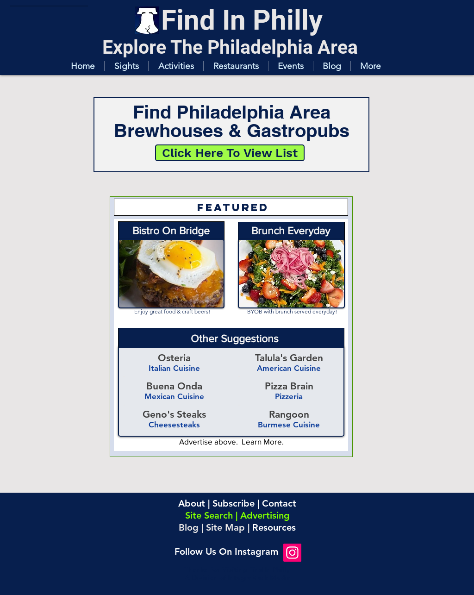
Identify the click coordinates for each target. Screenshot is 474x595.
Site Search (209, 515)
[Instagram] (292, 553)
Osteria (174, 357)
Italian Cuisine (174, 368)
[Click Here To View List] (230, 152)
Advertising (265, 515)
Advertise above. (210, 441)
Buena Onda (174, 386)
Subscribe (233, 503)
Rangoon (289, 414)
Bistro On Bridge (171, 230)
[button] (126, 66)
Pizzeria (289, 396)
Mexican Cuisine (174, 396)
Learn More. (263, 441)
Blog (189, 527)
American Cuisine (289, 368)
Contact (279, 503)
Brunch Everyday (290, 230)
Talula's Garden (289, 357)
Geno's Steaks (174, 414)
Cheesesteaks (174, 424)
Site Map (225, 527)
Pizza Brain (289, 386)
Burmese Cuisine (289, 424)
